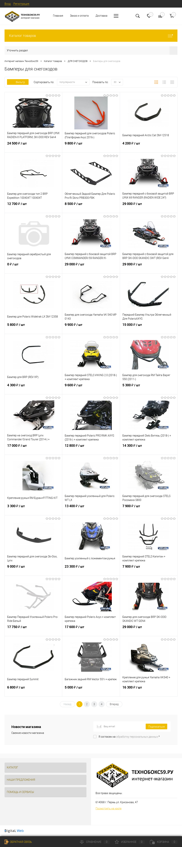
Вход (8, 3)
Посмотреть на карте (108, 808)
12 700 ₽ (33, 206)
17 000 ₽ (33, 448)
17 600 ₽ (91, 630)
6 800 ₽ (33, 690)
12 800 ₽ (91, 448)
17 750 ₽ (33, 630)
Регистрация (21, 3)
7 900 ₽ (148, 509)
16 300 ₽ (148, 690)
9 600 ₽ (91, 388)
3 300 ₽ (33, 509)
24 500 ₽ (33, 146)
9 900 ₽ (91, 327)
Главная (58, 15)
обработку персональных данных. (137, 736)
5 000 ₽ (91, 690)
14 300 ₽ (148, 448)
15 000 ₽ (148, 327)
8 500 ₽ (91, 206)
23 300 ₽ (91, 569)
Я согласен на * (129, 736)
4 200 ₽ (148, 146)
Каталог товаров (91, 35)
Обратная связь (18, 841)
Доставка (101, 15)
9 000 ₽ (33, 569)
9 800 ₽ (91, 146)
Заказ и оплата (79, 15)
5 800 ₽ (33, 327)
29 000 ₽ (148, 206)
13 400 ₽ (91, 509)
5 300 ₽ (148, 388)
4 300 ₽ (33, 388)
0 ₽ (33, 267)
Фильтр (18, 82)
